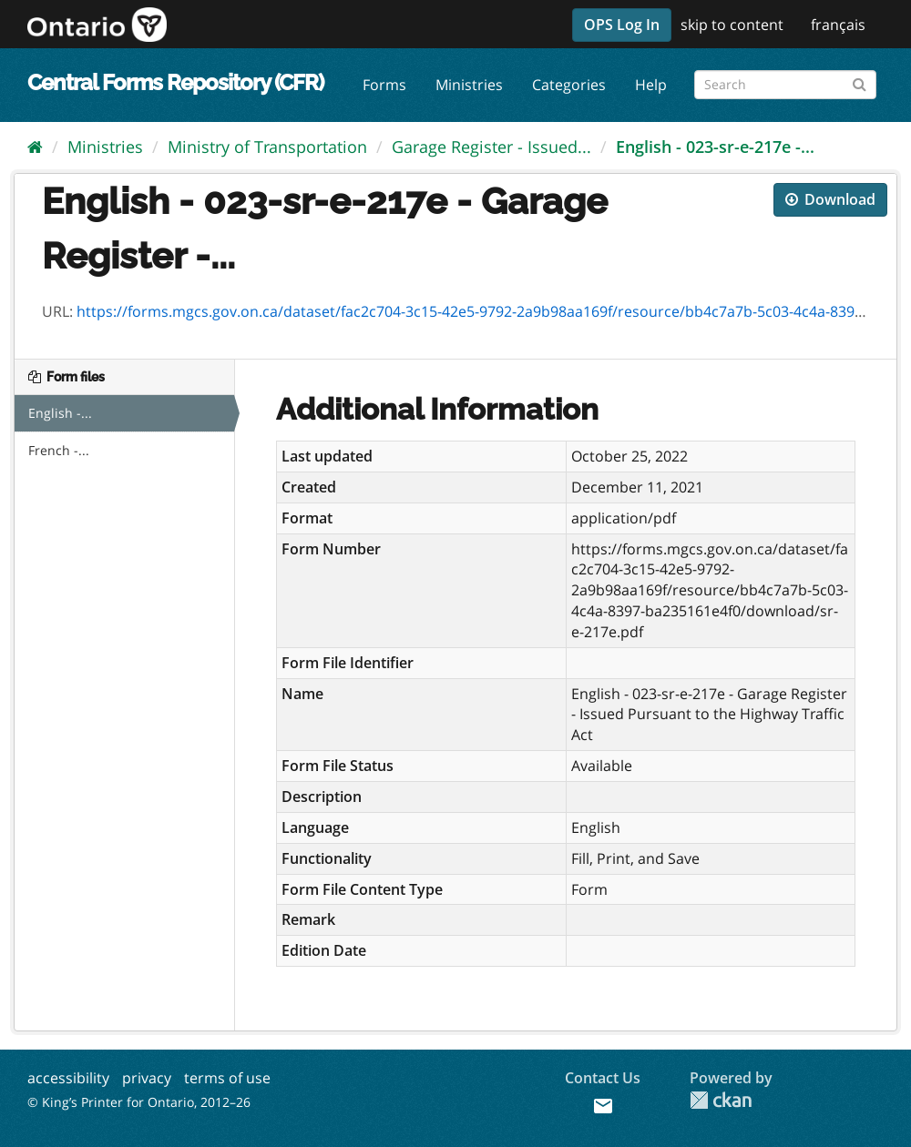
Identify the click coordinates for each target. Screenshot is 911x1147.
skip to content (732, 25)
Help (651, 85)
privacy (146, 1078)
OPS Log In (622, 25)
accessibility (68, 1078)
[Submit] (859, 81)
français (838, 25)
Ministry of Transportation (267, 146)
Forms (384, 85)
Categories (569, 85)
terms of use (227, 1078)
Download (830, 199)
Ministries (469, 85)
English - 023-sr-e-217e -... (715, 146)
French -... (58, 450)
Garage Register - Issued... (491, 146)
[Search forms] (785, 84)
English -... (60, 412)
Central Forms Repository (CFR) (175, 82)
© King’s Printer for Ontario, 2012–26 (139, 1102)
